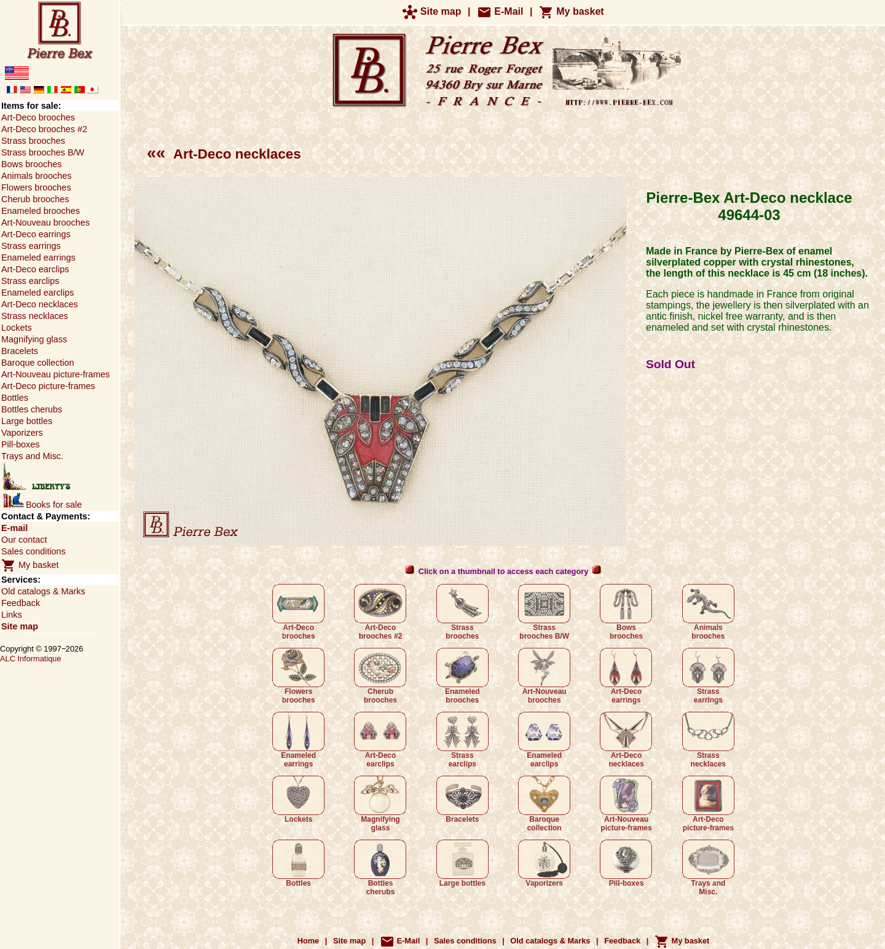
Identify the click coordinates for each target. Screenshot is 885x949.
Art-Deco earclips (380, 740)
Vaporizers (544, 864)
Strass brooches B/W (544, 612)
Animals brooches (708, 612)
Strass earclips (462, 740)
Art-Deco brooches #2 (380, 612)
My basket (571, 11)
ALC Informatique (30, 658)
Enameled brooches (462, 676)
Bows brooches (626, 612)
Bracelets (462, 800)
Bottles (298, 864)
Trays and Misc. (708, 868)
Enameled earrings (298, 740)
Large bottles (462, 864)
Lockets (298, 800)
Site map (432, 11)
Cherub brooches (380, 676)
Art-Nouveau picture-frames (626, 804)
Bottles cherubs (380, 868)
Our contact (24, 540)
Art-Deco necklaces (224, 154)
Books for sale (42, 505)
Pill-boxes (626, 864)
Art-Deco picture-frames (708, 804)
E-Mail (500, 11)
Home (308, 940)
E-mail (14, 528)
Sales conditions (33, 551)
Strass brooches (462, 612)
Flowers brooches (298, 676)
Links (11, 615)
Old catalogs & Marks (43, 591)
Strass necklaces (708, 740)
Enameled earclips (544, 740)
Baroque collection (544, 804)
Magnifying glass (380, 804)
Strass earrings (708, 676)
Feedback (20, 603)
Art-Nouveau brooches (544, 676)
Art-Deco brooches (298, 612)
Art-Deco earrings (626, 676)
